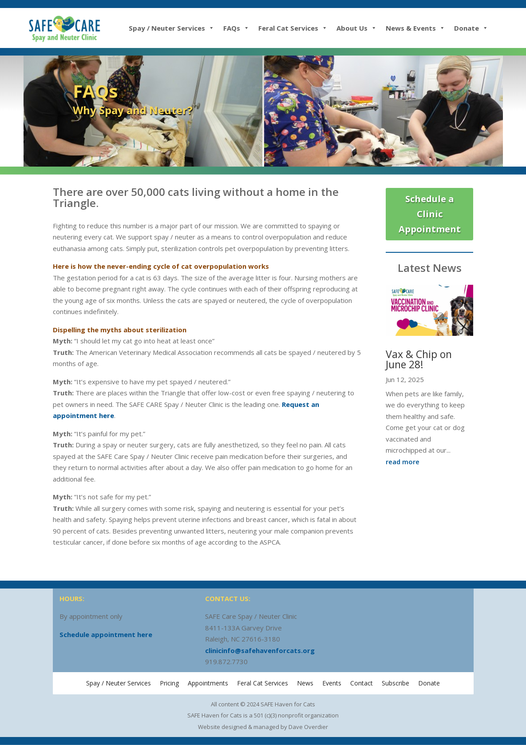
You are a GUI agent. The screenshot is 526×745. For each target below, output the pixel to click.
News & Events (415, 28)
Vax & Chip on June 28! (419, 359)
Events (331, 683)
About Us (356, 28)
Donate (471, 28)
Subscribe (395, 683)
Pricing (169, 683)
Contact (361, 683)
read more (402, 461)
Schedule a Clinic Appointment (430, 214)
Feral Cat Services (293, 28)
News (305, 683)
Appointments (208, 683)
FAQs (236, 28)
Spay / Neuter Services (171, 28)
